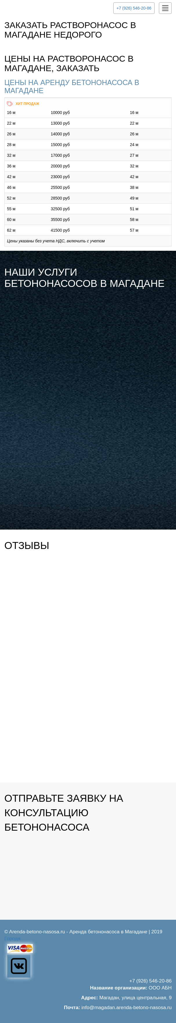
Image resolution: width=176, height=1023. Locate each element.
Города (12, 938)
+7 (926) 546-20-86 (134, 8)
